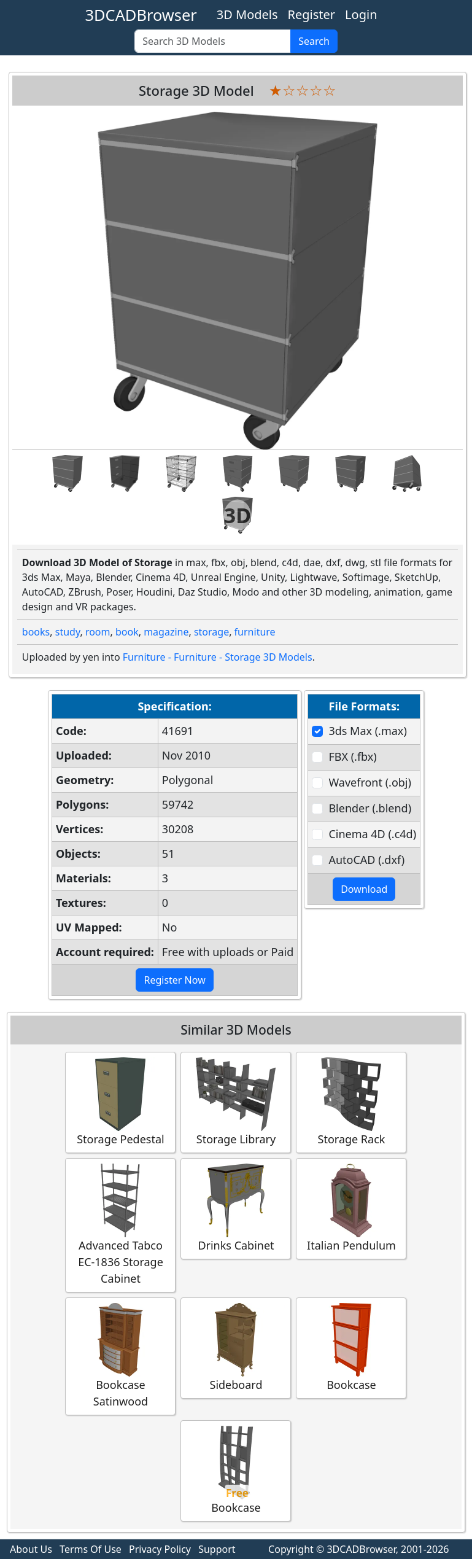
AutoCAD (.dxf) (366, 859)
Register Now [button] (174, 980)
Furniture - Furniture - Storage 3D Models (217, 657)
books (36, 632)
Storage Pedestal (120, 1101)
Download (364, 889)
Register (312, 14)
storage (211, 632)
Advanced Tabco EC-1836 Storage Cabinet (120, 1225)
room (97, 632)
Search (314, 41)
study (67, 632)
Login (361, 14)
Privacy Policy (160, 1549)
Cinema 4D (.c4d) (372, 833)
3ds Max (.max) (367, 730)
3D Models (247, 14)
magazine (166, 632)
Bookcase (351, 1347)
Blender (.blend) (369, 808)
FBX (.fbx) (352, 756)
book (127, 632)
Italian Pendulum (351, 1208)
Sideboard (236, 1347)
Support (216, 1549)
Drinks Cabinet (236, 1208)
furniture (255, 632)
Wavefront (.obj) (369, 782)
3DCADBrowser (141, 14)
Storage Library (236, 1101)
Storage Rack (351, 1101)
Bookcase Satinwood (120, 1356)
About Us (31, 1549)
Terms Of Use (91, 1549)
